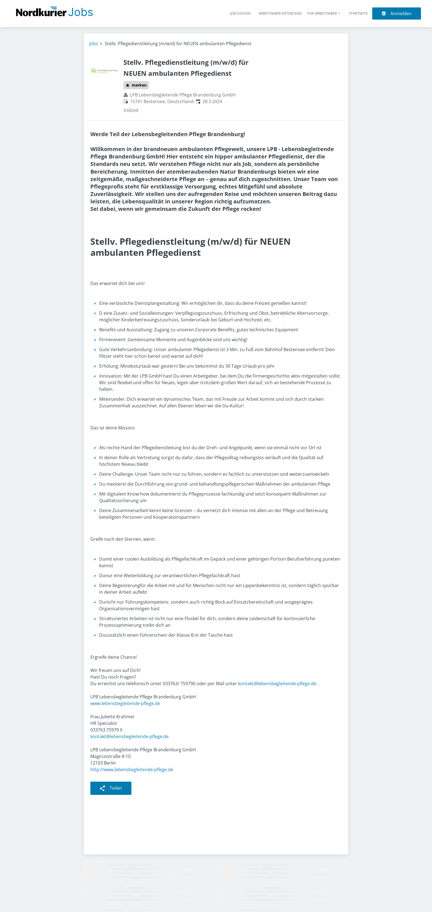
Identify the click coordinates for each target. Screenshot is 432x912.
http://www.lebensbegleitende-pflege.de (131, 769)
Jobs (93, 44)
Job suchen (240, 13)
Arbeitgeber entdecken (280, 13)
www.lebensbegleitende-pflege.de (125, 703)
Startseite (358, 13)
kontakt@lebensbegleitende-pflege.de (277, 683)
